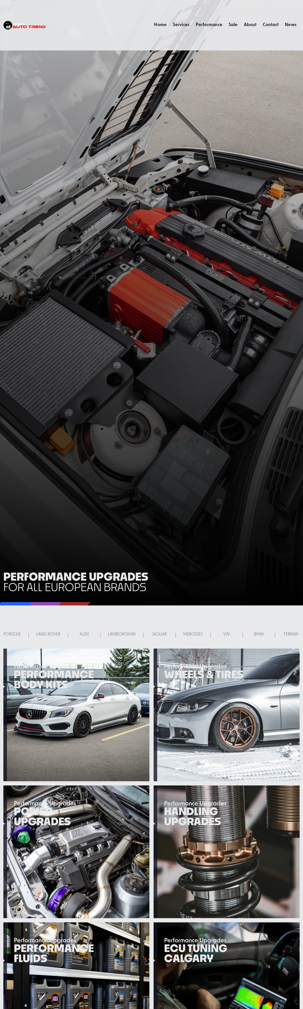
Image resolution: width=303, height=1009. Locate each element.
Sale (233, 24)
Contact (271, 24)
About (250, 24)
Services (181, 24)
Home (160, 24)
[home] (24, 25)
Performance (209, 24)
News (290, 24)
